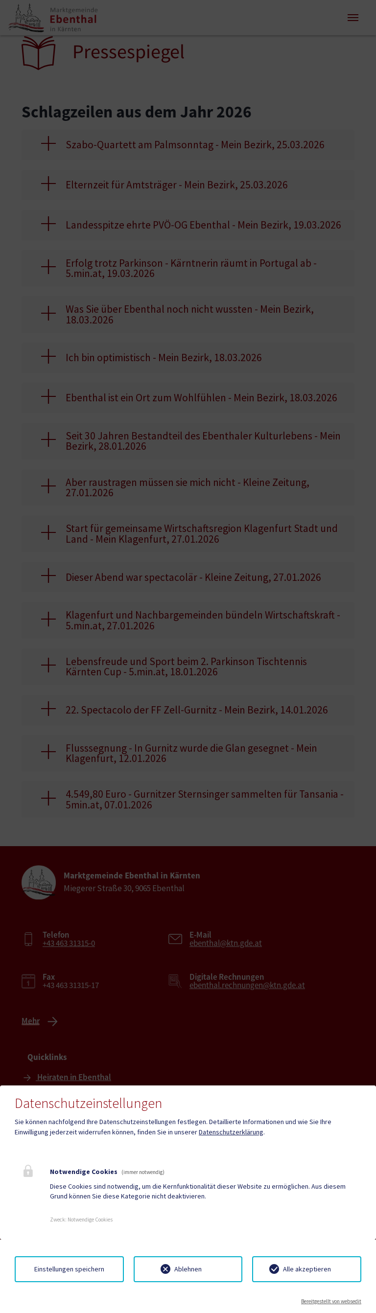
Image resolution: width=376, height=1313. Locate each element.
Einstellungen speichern (69, 1269)
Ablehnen (188, 1269)
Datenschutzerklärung (231, 1132)
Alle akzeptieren (307, 1269)
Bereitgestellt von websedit (331, 1301)
